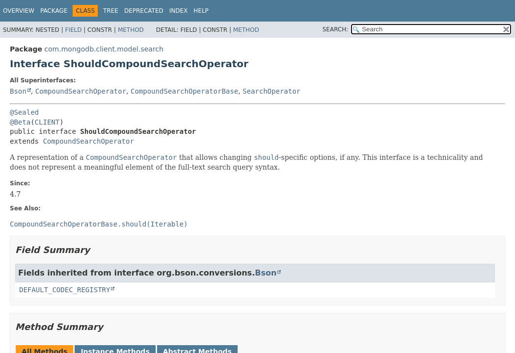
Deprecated (143, 10)
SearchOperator (271, 91)
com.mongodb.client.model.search (103, 49)
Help (201, 10)
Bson (18, 91)
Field (73, 29)
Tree (110, 10)
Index (178, 10)
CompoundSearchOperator (80, 91)
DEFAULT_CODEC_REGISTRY (64, 290)
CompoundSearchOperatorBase (184, 91)
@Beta (20, 122)
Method (131, 29)
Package (53, 10)
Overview (18, 10)
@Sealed (24, 112)
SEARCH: (336, 29)
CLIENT (47, 122)
